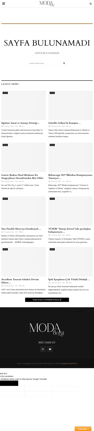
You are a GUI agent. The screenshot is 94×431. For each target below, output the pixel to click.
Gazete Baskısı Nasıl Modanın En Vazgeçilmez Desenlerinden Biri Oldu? (22, 176)
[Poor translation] (13, 383)
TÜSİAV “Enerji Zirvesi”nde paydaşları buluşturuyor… (69, 230)
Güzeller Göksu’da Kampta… (64, 123)
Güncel (5, 93)
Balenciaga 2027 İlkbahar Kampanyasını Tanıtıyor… (70, 176)
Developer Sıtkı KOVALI (69, 363)
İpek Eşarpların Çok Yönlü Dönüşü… (69, 279)
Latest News (10, 84)
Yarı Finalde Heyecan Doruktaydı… (21, 229)
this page (79, 311)
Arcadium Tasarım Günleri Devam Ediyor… (20, 281)
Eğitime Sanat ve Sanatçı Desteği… (20, 123)
